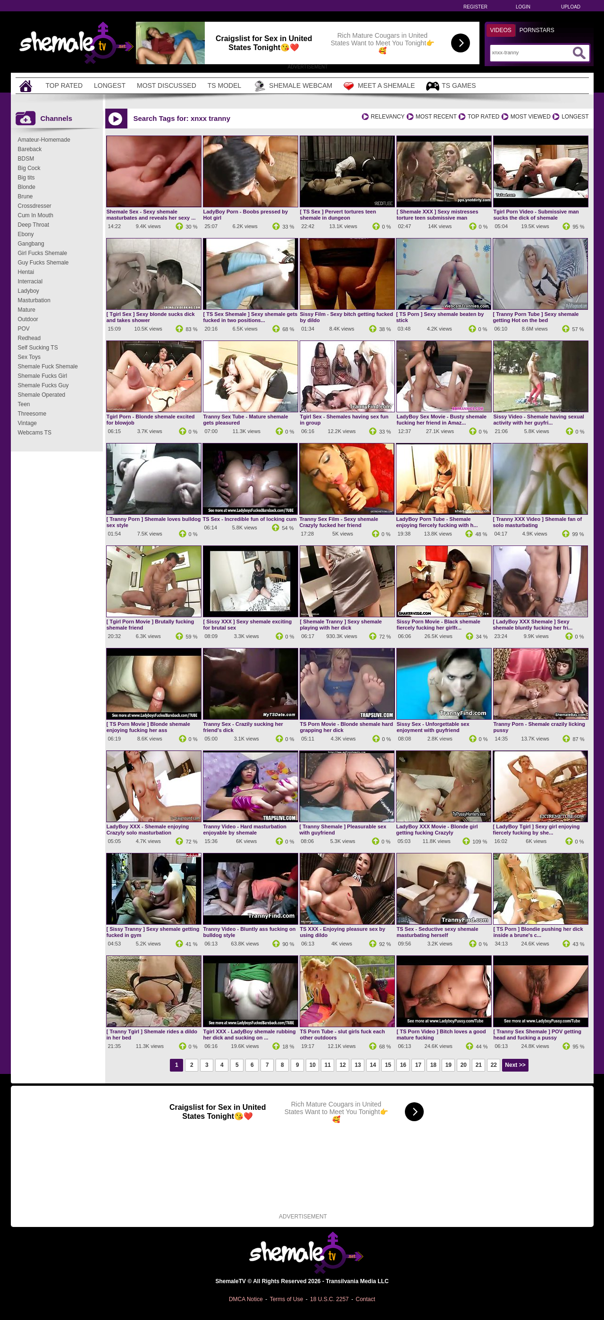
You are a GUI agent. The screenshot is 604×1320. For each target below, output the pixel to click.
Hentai (26, 272)
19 (448, 1065)
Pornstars (537, 30)
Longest (110, 85)
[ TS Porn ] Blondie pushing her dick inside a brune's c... (538, 932)
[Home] (27, 86)
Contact (365, 1299)
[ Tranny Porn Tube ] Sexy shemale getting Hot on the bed (536, 317)
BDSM (26, 158)
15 (388, 1065)
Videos (501, 30)
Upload (570, 6)
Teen (24, 404)
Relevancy (388, 116)
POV (24, 328)
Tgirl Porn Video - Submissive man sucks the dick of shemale (536, 215)
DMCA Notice (246, 1299)
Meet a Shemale (379, 86)
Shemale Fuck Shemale (48, 366)
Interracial (30, 281)
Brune (25, 196)
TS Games (451, 86)
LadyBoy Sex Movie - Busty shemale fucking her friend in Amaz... (442, 420)
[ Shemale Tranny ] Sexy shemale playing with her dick (341, 624)
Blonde (26, 187)
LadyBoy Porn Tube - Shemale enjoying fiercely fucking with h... (437, 522)
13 (358, 1065)
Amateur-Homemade (44, 139)
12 (343, 1065)
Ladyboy (28, 291)
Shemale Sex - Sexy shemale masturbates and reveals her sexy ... (151, 215)
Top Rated (64, 85)
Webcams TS (35, 432)
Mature (26, 310)
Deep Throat (34, 224)
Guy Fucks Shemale (43, 262)
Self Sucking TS (38, 347)
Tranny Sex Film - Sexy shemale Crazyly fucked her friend (339, 522)
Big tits (26, 177)
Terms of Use (286, 1299)
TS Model (225, 85)
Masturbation (34, 300)
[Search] (531, 52)
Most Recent (436, 116)
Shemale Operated (42, 395)
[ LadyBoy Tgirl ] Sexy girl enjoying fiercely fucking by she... (536, 829)
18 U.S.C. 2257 (329, 1299)
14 (373, 1065)
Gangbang (31, 243)
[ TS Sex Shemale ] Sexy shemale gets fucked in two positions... (250, 317)
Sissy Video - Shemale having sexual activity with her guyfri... (539, 420)
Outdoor (28, 319)
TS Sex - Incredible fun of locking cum (250, 519)
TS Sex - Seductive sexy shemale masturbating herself (437, 932)
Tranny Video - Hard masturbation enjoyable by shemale (244, 829)
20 (464, 1065)
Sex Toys (29, 357)
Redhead (29, 338)
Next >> (515, 1065)
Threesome (32, 413)
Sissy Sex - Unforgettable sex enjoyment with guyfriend (433, 727)
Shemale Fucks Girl (42, 376)
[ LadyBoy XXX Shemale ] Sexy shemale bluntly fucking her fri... (533, 624)
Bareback (30, 149)
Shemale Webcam (292, 86)
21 (479, 1065)
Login (523, 6)
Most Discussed (166, 85)
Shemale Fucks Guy (43, 385)
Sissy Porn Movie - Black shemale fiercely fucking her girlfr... (438, 624)
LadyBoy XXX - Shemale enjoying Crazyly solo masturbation (148, 829)
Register (475, 6)
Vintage (27, 423)
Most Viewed (531, 116)
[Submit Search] (579, 53)
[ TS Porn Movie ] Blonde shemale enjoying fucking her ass (148, 727)
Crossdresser (34, 206)
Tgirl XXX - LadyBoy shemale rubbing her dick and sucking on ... (249, 1034)
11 (328, 1065)
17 (418, 1065)
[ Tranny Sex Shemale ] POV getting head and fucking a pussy (537, 1034)
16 (403, 1065)
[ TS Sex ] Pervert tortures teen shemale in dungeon (338, 215)
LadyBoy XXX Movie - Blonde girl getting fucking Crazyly (437, 829)
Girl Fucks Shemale (42, 253)
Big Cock (29, 168)
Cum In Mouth (35, 215)
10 (313, 1065)
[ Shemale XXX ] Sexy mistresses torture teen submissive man (437, 215)
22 (494, 1065)
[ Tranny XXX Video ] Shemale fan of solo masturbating (537, 522)
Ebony (26, 234)
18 (433, 1065)
